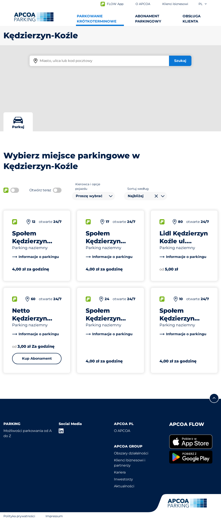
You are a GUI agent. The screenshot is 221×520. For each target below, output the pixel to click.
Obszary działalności (131, 453)
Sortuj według (138, 189)
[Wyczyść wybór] (156, 196)
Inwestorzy (123, 479)
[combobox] (93, 196)
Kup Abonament (37, 358)
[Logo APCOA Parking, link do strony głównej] (33, 17)
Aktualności (124, 486)
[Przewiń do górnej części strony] (214, 398)
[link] (35, 257)
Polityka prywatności (19, 516)
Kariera (120, 472)
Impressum (54, 516)
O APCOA (122, 431)
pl (203, 4)
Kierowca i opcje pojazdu (87, 186)
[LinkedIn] (61, 430)
